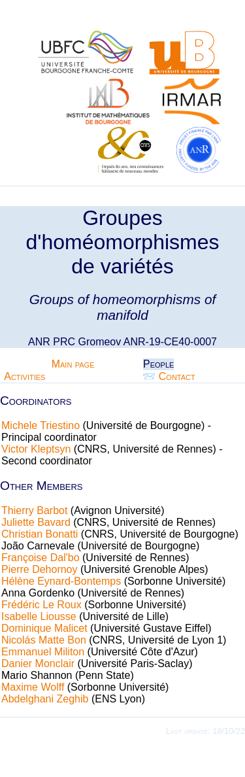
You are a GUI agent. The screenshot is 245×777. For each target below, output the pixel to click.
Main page (73, 364)
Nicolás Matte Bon (43, 640)
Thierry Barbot (34, 510)
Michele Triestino (40, 425)
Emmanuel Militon (42, 651)
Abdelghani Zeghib (44, 698)
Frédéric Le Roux (41, 604)
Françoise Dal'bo (40, 557)
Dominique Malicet (44, 628)
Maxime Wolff (32, 687)
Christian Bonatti (39, 534)
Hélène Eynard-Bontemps (61, 581)
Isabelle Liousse (38, 616)
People (158, 364)
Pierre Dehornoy (39, 569)
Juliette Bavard (36, 522)
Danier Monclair (37, 663)
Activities (24, 376)
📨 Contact (168, 376)
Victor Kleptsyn (36, 449)
